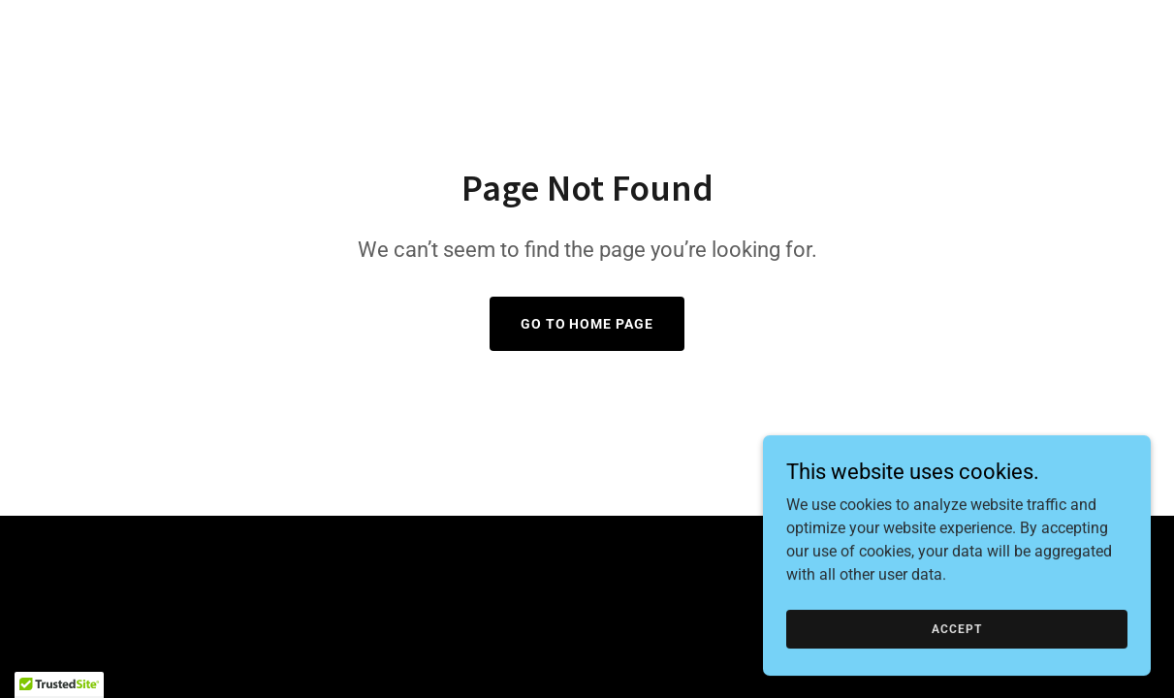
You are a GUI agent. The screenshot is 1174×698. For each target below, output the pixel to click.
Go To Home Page (587, 324)
